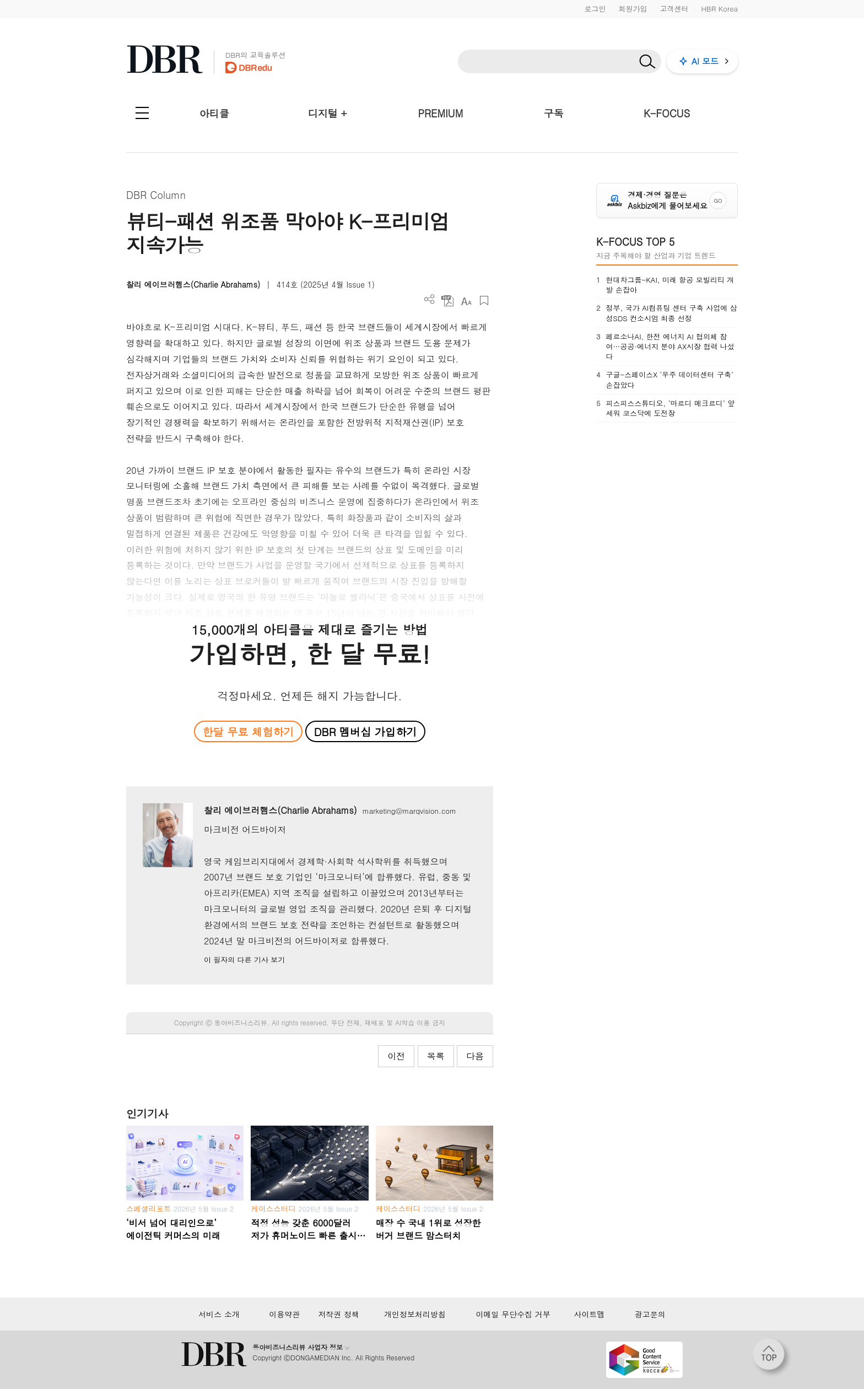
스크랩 (484, 300)
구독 (554, 113)
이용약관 (284, 1314)
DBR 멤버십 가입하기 (365, 731)
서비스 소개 (219, 1314)
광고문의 (650, 1314)
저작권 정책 (338, 1314)
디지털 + (327, 113)
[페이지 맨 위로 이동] (772, 1357)
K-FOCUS (667, 113)
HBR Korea (719, 8)
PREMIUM (440, 113)
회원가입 (632, 8)
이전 (396, 1056)
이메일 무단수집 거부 (513, 1314)
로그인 (595, 8)
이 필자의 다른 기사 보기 (244, 959)
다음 (475, 1056)
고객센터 (674, 8)
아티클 (214, 113)
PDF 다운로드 (448, 300)
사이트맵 (589, 1314)
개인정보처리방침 (415, 1314)
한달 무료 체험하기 (248, 731)
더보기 (429, 299)
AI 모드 (705, 61)
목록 (436, 1056)
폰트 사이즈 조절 (466, 300)
